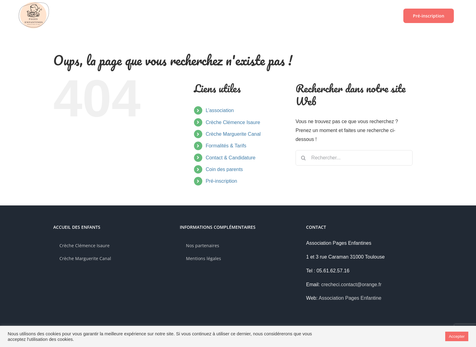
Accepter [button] (457, 336)
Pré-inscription (221, 181)
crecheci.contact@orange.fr (351, 284)
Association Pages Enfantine (350, 298)
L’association (220, 110)
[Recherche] (303, 158)
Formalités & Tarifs (226, 145)
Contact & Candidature (231, 157)
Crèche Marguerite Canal (233, 134)
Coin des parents (224, 169)
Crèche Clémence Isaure (233, 122)
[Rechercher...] (354, 158)
